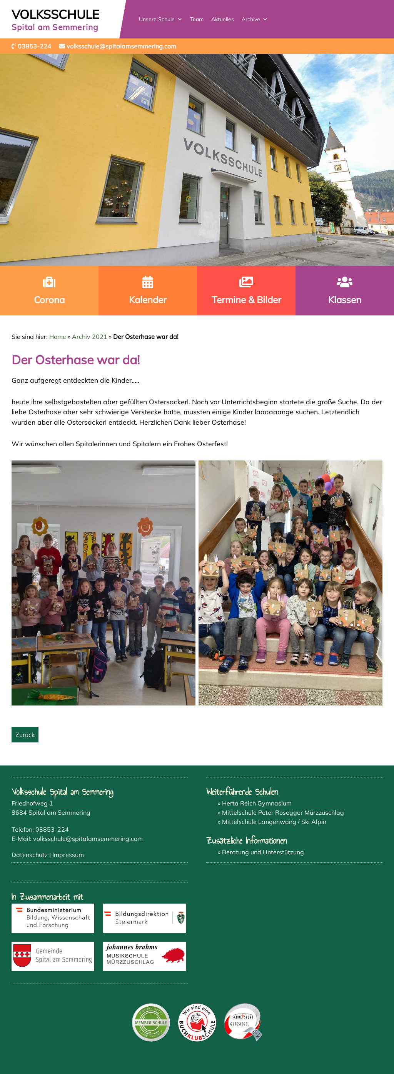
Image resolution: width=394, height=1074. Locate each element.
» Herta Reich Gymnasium (255, 803)
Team (197, 19)
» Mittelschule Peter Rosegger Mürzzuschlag (281, 812)
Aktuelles (222, 19)
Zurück (25, 735)
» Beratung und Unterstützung (261, 852)
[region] (197, 160)
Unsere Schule (160, 19)
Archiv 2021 (89, 336)
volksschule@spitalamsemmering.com (88, 838)
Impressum (68, 855)
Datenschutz (30, 855)
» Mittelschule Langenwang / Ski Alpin (272, 822)
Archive (255, 19)
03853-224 (52, 829)
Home (57, 336)
